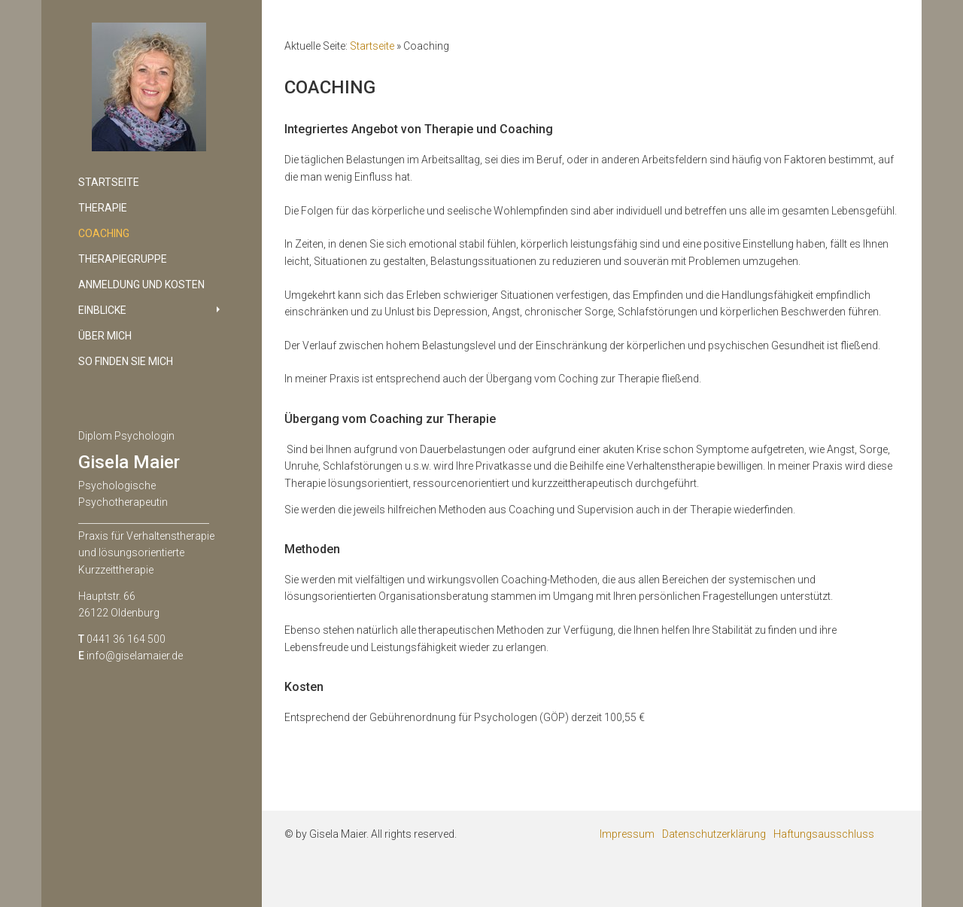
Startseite (372, 46)
